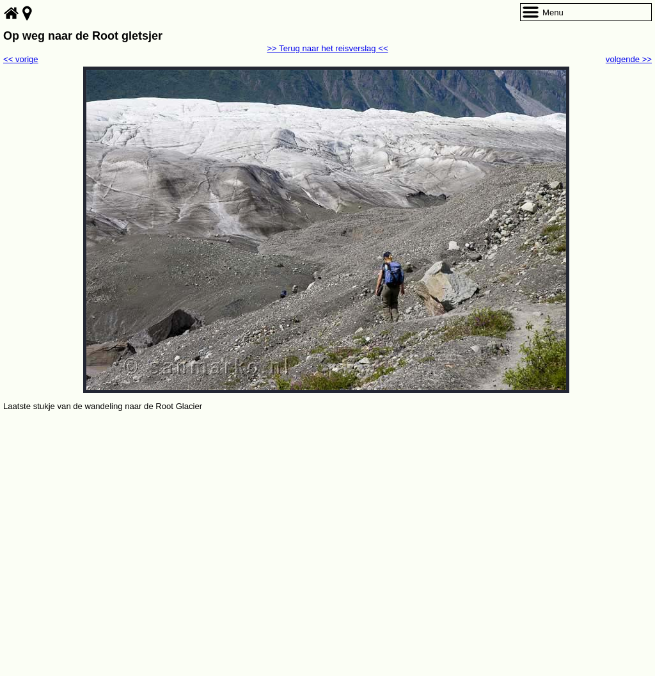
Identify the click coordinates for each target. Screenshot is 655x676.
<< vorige (20, 59)
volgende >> (629, 59)
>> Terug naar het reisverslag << (327, 48)
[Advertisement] (327, 509)
